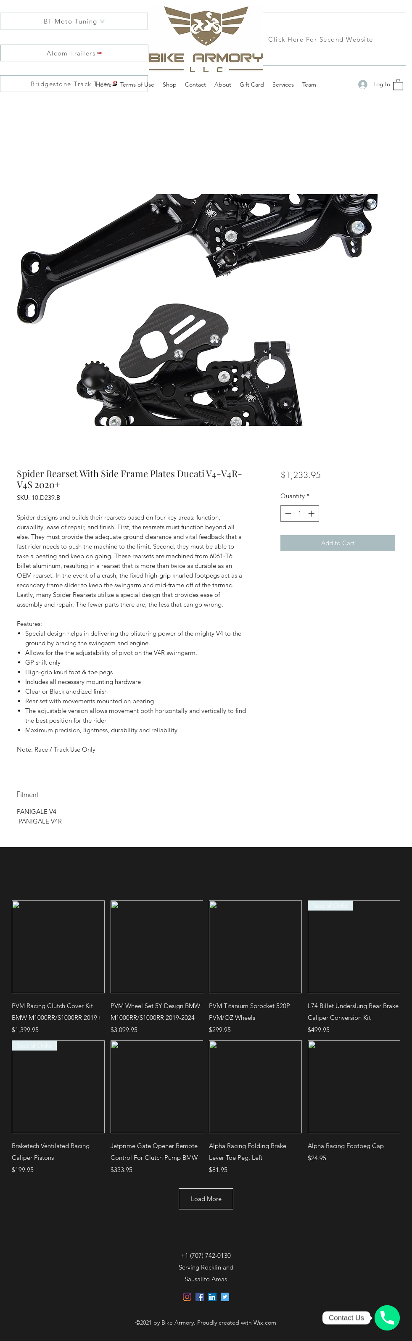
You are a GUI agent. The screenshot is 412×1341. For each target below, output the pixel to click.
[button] (398, 84)
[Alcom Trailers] (74, 53)
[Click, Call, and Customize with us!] (387, 1317)
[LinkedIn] (212, 1297)
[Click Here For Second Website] (321, 39)
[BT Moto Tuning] (74, 21)
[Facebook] (199, 1297)
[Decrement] (287, 513)
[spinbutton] (299, 513)
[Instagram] (187, 1297)
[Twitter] (225, 1297)
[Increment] (312, 513)
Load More (206, 1199)
